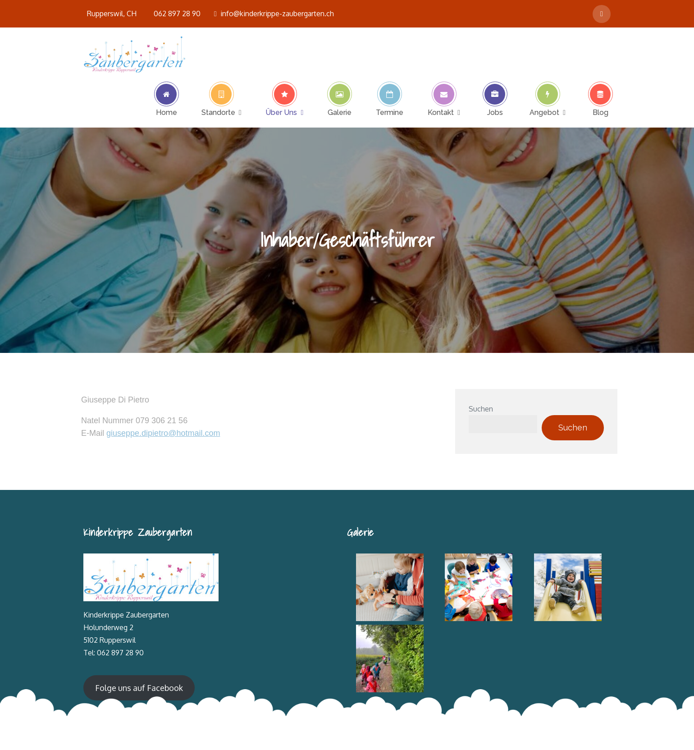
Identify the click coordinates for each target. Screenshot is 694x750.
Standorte (218, 112)
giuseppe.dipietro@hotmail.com (163, 433)
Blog (600, 112)
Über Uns (281, 112)
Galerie (340, 112)
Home (166, 112)
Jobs (495, 112)
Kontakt (441, 112)
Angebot (544, 112)
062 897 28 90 (177, 13)
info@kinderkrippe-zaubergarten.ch (274, 13)
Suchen (481, 408)
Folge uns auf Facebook (139, 688)
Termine (389, 112)
